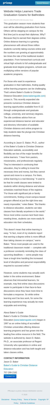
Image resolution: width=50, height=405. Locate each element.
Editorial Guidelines (27, 403)
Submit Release (43, 3)
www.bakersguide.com (34, 96)
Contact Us (10, 376)
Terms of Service (30, 399)
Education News (28, 20)
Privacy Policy (16, 399)
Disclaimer (5, 399)
